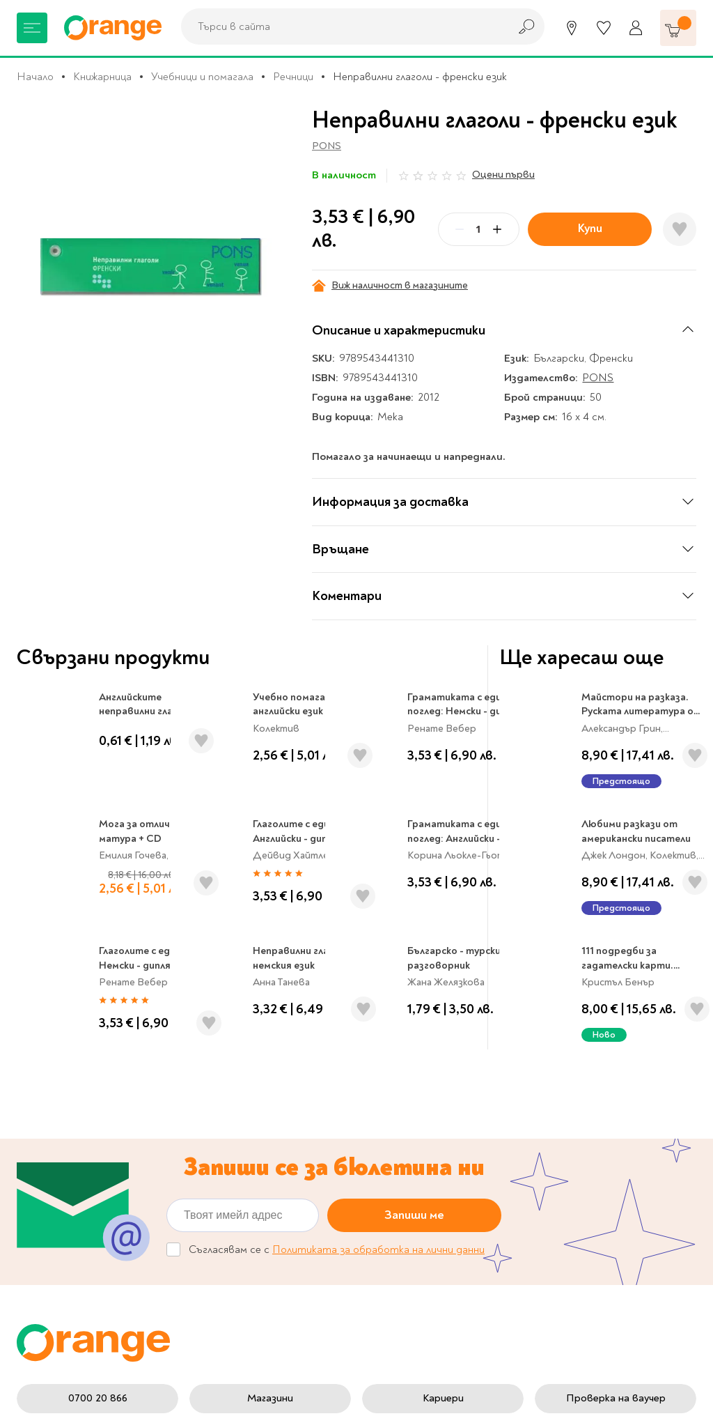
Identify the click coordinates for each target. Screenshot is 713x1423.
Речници (293, 77)
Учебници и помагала (202, 77)
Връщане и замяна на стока (425, 1180)
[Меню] (32, 28)
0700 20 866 (97, 994)
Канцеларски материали (76, 1111)
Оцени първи (503, 174)
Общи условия (255, 1164)
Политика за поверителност (413, 1109)
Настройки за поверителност (413, 1075)
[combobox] (341, 26)
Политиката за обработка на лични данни (378, 845)
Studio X (302, 1399)
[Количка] (678, 28)
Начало (35, 77)
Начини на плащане (420, 1208)
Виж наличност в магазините (390, 286)
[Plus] (497, 229)
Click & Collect (570, 1117)
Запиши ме (414, 811)
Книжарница (102, 77)
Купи (590, 228)
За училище (44, 1090)
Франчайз (244, 1133)
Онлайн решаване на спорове (271, 1235)
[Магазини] (571, 28)
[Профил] (635, 28)
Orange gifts (250, 1111)
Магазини (270, 994)
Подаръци (42, 1199)
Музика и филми (56, 1133)
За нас (235, 1068)
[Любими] (603, 28)
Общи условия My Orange (283, 1185)
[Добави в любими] (679, 229)
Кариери (443, 994)
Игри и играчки (54, 1177)
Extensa (463, 1399)
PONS (326, 146)
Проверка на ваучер (616, 994)
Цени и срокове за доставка (417, 1145)
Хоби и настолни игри (71, 1155)
